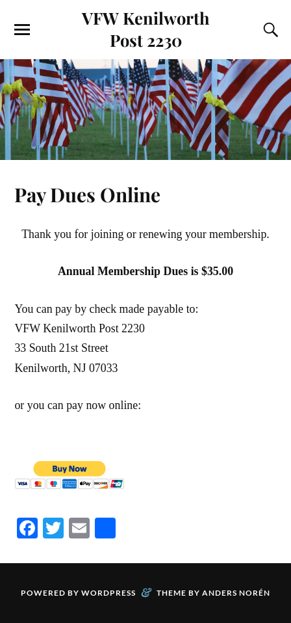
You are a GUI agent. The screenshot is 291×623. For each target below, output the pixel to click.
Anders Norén (236, 593)
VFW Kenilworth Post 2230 (146, 29)
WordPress (108, 593)
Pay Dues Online (87, 194)
